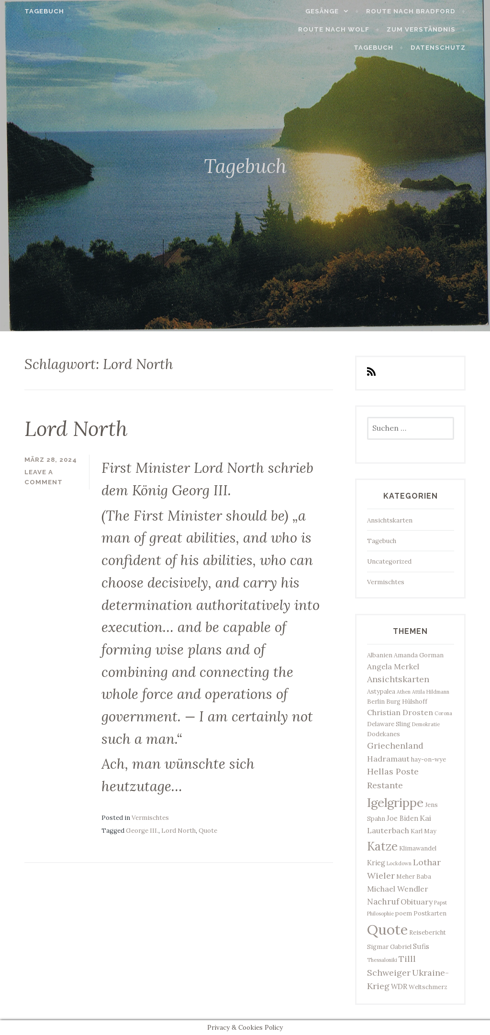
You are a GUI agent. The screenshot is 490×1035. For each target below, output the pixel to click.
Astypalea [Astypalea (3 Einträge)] (381, 691)
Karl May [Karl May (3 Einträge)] (423, 831)
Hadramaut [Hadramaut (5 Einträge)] (388, 758)
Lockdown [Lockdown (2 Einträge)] (399, 863)
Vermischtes (150, 817)
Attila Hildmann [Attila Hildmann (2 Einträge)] (430, 691)
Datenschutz (450, 47)
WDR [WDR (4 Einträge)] (399, 986)
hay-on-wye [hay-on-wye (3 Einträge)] (428, 759)
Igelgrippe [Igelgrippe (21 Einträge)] (395, 802)
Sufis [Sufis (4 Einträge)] (421, 946)
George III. (142, 830)
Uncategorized (389, 561)
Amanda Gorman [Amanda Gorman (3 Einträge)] (419, 655)
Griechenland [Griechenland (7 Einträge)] (395, 745)
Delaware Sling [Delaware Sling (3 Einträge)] (389, 724)
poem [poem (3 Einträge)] (403, 913)
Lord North (80, 428)
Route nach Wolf (289, 29)
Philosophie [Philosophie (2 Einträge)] (380, 913)
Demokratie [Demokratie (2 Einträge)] (426, 724)
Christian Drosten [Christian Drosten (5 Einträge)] (400, 712)
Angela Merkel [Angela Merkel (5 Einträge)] (393, 666)
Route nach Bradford (423, 11)
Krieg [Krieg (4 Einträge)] (376, 862)
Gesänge (334, 11)
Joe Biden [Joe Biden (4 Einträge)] (402, 818)
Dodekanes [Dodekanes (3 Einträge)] (383, 734)
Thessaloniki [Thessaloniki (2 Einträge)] (382, 960)
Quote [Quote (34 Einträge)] (387, 929)
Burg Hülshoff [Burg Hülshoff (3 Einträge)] (406, 701)
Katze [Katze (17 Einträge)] (382, 846)
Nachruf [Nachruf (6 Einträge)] (383, 901)
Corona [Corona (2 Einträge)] (443, 713)
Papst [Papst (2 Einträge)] (440, 902)
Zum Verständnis (376, 29)
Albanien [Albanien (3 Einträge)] (379, 655)
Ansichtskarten (389, 520)
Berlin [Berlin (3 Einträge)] (376, 701)
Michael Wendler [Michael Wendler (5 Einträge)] (397, 888)
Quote (208, 830)
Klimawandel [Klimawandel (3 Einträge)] (417, 848)
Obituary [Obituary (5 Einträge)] (417, 901)
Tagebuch (32, 11)
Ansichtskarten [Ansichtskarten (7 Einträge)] (398, 679)
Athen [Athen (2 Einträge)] (404, 691)
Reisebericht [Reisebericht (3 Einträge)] (427, 932)
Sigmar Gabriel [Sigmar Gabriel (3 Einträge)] (389, 946)
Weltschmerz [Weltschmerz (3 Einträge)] (428, 987)
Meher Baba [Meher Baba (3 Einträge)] (413, 876)
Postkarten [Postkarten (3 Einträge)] (429, 913)
